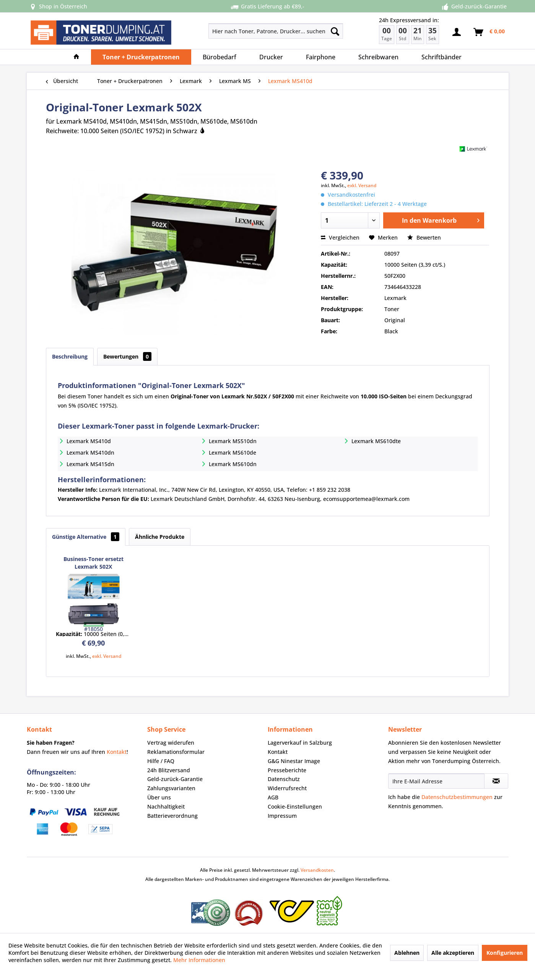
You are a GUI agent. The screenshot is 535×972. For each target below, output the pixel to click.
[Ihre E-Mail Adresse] (436, 781)
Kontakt (117, 751)
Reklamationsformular (176, 751)
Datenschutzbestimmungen (457, 797)
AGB (273, 797)
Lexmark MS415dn (90, 464)
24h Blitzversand (168, 770)
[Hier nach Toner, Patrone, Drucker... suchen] (275, 31)
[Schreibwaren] (378, 57)
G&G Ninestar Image (294, 761)
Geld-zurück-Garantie (175, 779)
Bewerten (424, 237)
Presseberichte (287, 770)
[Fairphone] (320, 57)
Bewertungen (127, 356)
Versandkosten (317, 870)
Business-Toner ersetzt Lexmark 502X (93, 562)
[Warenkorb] (489, 32)
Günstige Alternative (85, 536)
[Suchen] (335, 31)
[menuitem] (248, 31)
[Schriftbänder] (441, 57)
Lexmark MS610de (232, 452)
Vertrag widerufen (170, 742)
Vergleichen (340, 237)
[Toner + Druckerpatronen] (141, 57)
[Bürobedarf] (219, 57)
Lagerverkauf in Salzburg (300, 742)
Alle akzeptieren (452, 952)
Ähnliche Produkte (159, 536)
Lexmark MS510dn (233, 441)
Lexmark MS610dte (376, 441)
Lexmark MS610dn (233, 464)
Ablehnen (407, 952)
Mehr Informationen (199, 960)
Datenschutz (284, 779)
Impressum (282, 815)
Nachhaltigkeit (166, 806)
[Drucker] (271, 57)
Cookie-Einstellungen (295, 806)
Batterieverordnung (172, 815)
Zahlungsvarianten (171, 788)
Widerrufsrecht (287, 788)
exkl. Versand (361, 185)
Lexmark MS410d (89, 441)
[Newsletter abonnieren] (496, 781)
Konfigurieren (504, 952)
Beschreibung (70, 356)
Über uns (159, 797)
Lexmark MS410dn (90, 452)
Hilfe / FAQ (160, 761)
